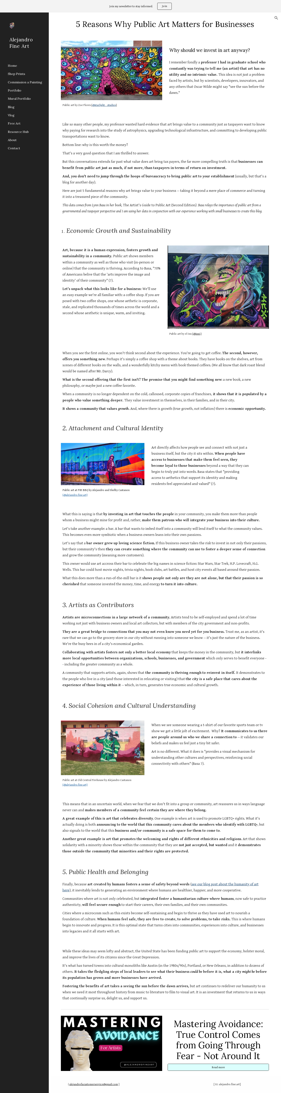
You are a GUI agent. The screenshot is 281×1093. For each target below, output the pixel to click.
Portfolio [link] (14, 90)
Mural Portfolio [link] (19, 98)
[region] (140, 6)
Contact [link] (14, 148)
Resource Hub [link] (18, 132)
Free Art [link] (14, 123)
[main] (165, 24)
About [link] (12, 140)
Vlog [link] (11, 115)
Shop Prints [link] (16, 74)
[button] (276, 18)
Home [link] (12, 66)
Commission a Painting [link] (25, 82)
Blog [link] (11, 107)
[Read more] (218, 1067)
